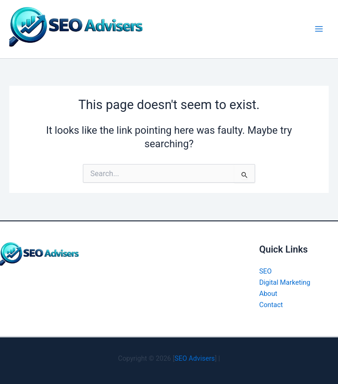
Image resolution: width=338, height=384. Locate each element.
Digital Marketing (285, 282)
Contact (271, 305)
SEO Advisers (195, 358)
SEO (265, 271)
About (268, 293)
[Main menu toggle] (319, 29)
